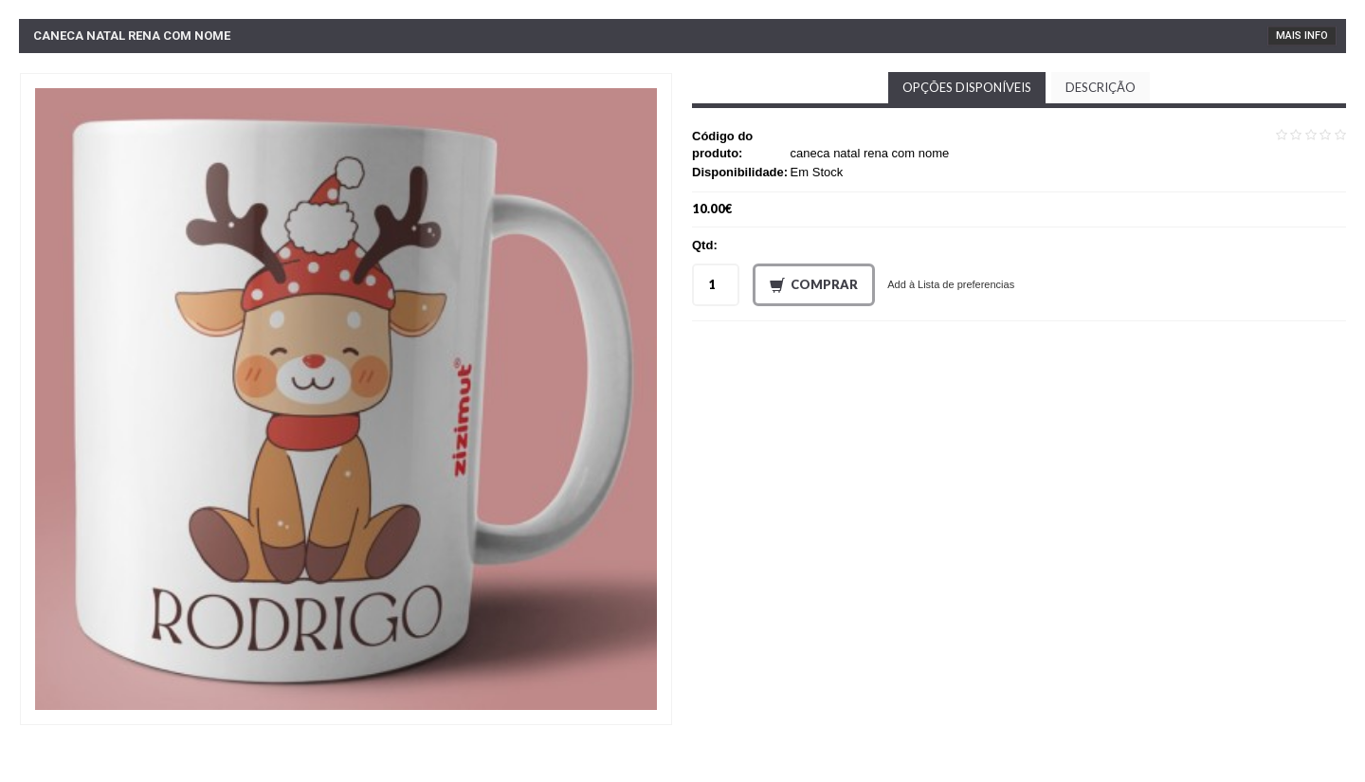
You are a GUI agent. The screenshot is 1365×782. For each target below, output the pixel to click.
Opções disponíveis (966, 87)
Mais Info (1302, 35)
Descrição (1100, 87)
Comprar (814, 285)
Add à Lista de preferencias (950, 284)
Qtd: (705, 245)
